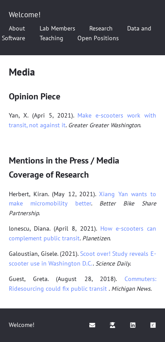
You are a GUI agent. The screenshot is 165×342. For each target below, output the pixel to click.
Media (22, 71)
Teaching (51, 38)
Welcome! (24, 14)
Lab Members (57, 28)
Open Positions (98, 38)
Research (101, 28)
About (17, 28)
